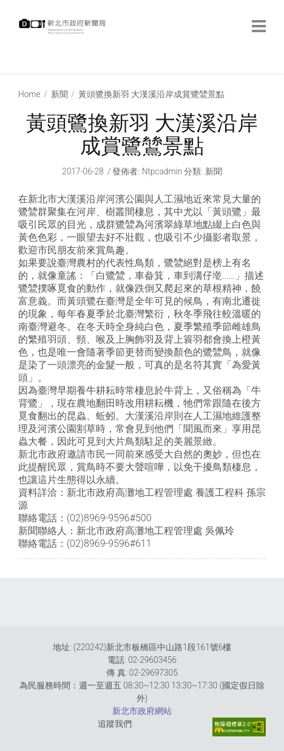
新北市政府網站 (142, 711)
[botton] (259, 26)
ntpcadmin (162, 171)
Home (29, 94)
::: (21, 66)
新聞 (59, 94)
